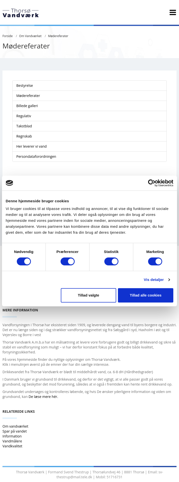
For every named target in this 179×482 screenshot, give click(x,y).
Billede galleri (27, 105)
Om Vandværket (30, 36)
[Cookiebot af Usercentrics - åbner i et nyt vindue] (151, 183)
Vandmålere (12, 441)
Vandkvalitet (12, 446)
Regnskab (24, 136)
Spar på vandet (14, 431)
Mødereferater (58, 36)
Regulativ (23, 116)
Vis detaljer (154, 279)
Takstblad (24, 126)
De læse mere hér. (44, 396)
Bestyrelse (24, 85)
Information (12, 436)
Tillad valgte (88, 295)
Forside (7, 36)
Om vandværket (15, 426)
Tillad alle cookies (145, 295)
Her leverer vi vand (31, 146)
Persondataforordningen (36, 156)
